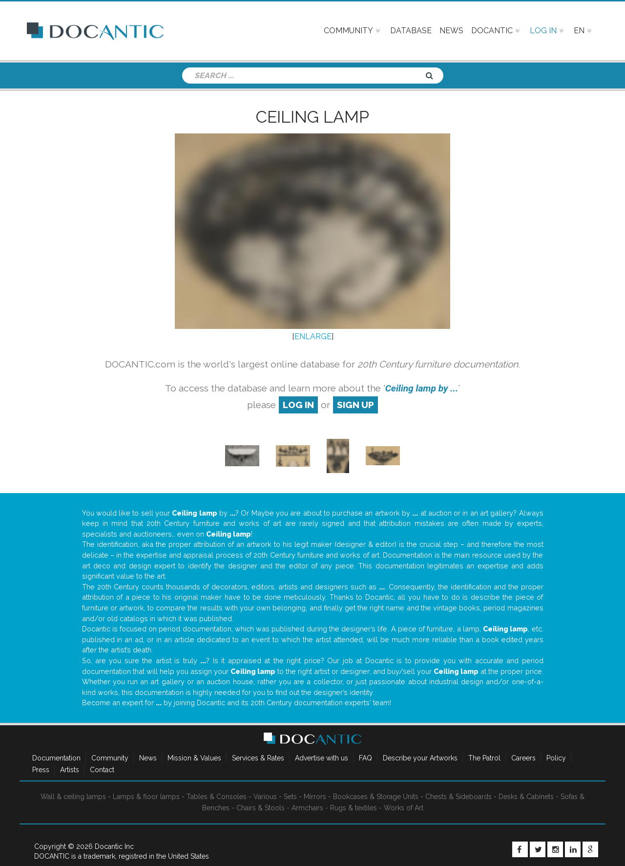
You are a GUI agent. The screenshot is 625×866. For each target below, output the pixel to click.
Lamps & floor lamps (146, 797)
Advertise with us (321, 758)
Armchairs (307, 808)
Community (109, 758)
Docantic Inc (114, 846)
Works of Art (403, 808)
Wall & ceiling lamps (73, 797)
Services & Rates (258, 758)
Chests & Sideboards (458, 797)
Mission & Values (194, 758)
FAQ (365, 758)
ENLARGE (313, 336)
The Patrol (484, 758)
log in (298, 404)
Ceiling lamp (312, 117)
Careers (523, 758)
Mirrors (315, 797)
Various (265, 797)
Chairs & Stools (260, 808)
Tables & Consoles (217, 797)
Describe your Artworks (420, 758)
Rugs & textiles (353, 808)
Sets (290, 797)
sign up (355, 404)
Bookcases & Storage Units (375, 797)
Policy (556, 758)
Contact (102, 770)
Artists (69, 770)
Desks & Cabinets (526, 797)
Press (40, 770)
